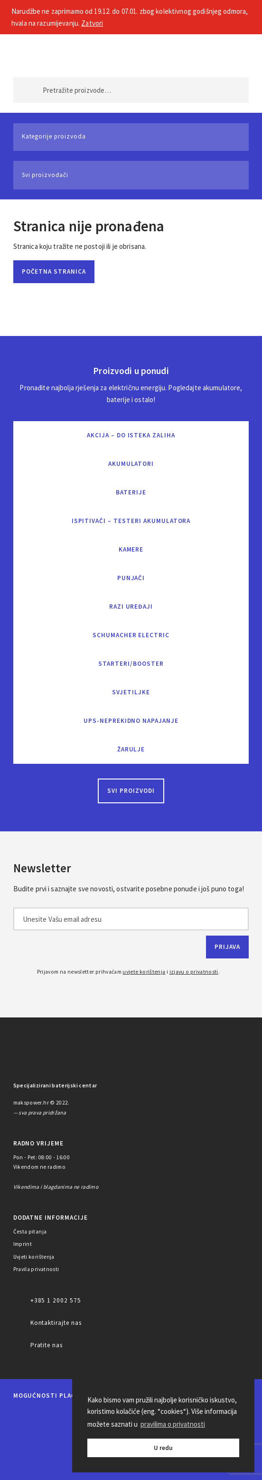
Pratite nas (46, 1345)
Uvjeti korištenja (34, 1256)
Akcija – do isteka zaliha (131, 435)
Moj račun (201, 53)
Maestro (55, 1416)
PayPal (29, 1464)
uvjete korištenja (143, 971)
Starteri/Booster (130, 664)
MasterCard (22, 1416)
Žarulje (131, 749)
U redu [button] (163, 1448)
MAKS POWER (35, 53)
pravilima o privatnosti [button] (172, 1424)
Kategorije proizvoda (54, 136)
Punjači (131, 578)
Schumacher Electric (131, 635)
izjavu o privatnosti (193, 971)
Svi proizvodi (131, 791)
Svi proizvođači (45, 175)
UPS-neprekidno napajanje (131, 721)
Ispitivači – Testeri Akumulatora (131, 521)
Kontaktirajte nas (56, 1323)
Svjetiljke (131, 692)
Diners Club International (32, 1440)
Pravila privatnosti (36, 1269)
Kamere (131, 549)
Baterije (131, 492)
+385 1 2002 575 (55, 1300)
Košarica (233, 53)
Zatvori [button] (92, 23)
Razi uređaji (131, 606)
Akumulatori (131, 464)
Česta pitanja (30, 1231)
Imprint (22, 1244)
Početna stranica (54, 271)
